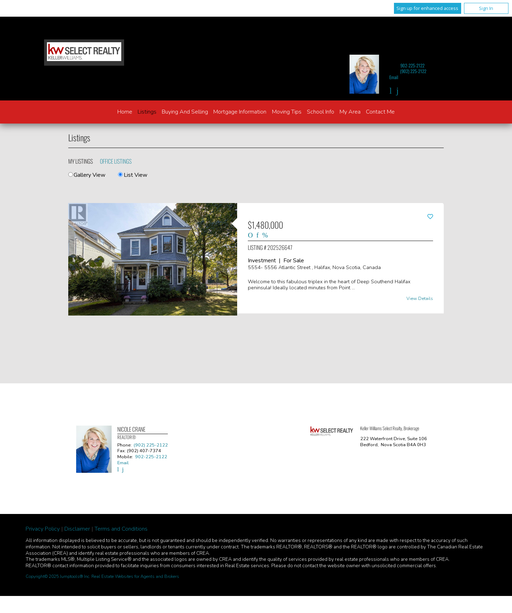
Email (393, 77)
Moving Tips (287, 112)
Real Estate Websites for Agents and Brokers (135, 576)
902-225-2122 (412, 65)
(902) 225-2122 (413, 71)
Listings (147, 112)
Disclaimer (77, 529)
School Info (320, 112)
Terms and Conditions (121, 529)
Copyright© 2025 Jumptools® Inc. (58, 576)
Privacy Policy (43, 529)
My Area (350, 112)
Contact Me (380, 112)
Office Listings (116, 161)
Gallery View (86, 175)
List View (132, 175)
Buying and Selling (185, 112)
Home (124, 112)
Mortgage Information (239, 112)
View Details (419, 299)
